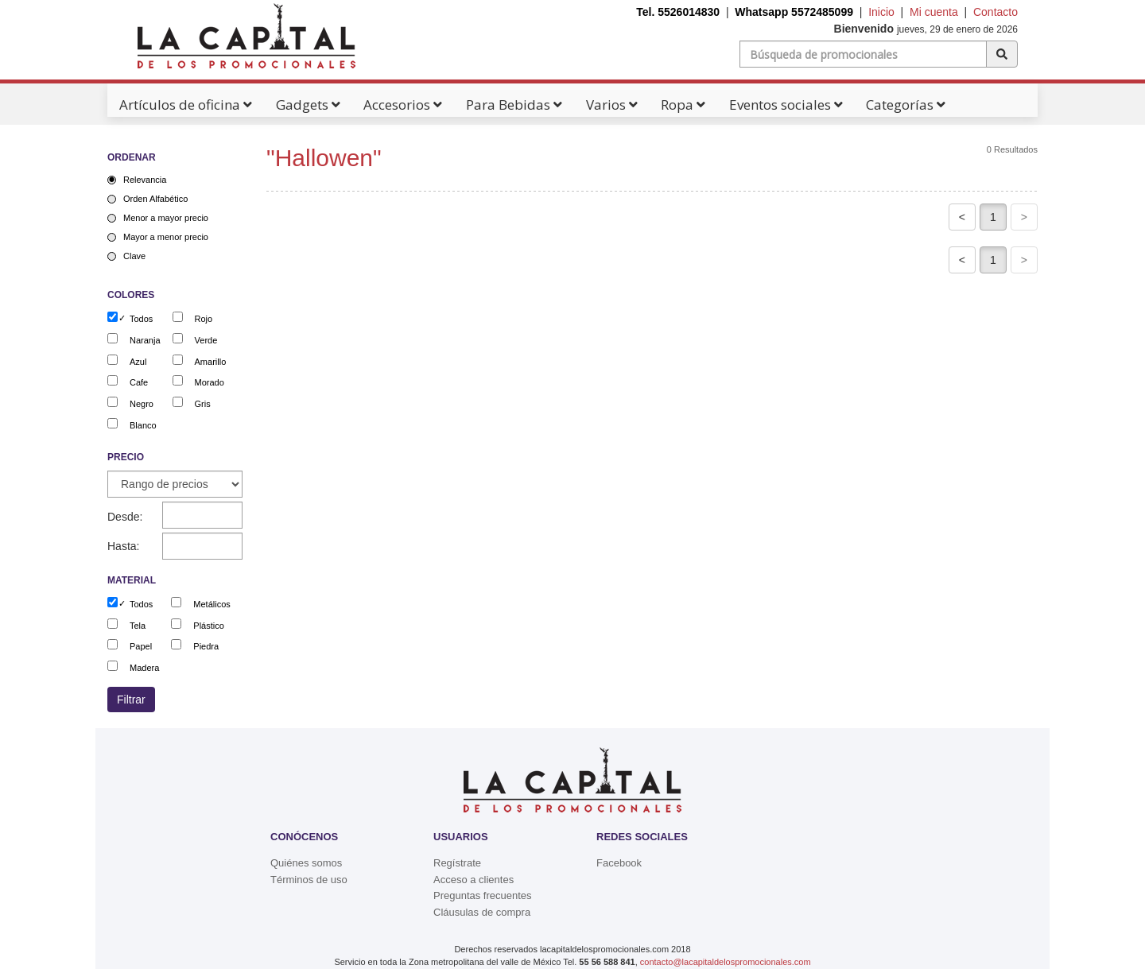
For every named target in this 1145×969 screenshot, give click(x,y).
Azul (138, 361)
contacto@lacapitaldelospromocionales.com (725, 962)
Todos (141, 319)
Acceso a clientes (473, 880)
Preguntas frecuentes (482, 895)
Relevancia (144, 179)
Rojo (204, 319)
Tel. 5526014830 (678, 12)
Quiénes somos (306, 863)
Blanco (143, 425)
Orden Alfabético (155, 198)
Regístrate (457, 863)
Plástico (208, 625)
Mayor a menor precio (165, 237)
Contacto (995, 12)
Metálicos (211, 604)
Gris (203, 404)
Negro (141, 404)
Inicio (881, 12)
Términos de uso (308, 880)
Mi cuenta (934, 12)
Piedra (206, 646)
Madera (144, 667)
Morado (209, 382)
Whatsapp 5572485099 (794, 12)
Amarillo (211, 361)
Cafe (139, 382)
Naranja (145, 340)
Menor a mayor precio (165, 218)
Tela (138, 625)
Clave (134, 256)
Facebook (619, 863)
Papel (141, 646)
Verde (206, 340)
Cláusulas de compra (481, 912)
